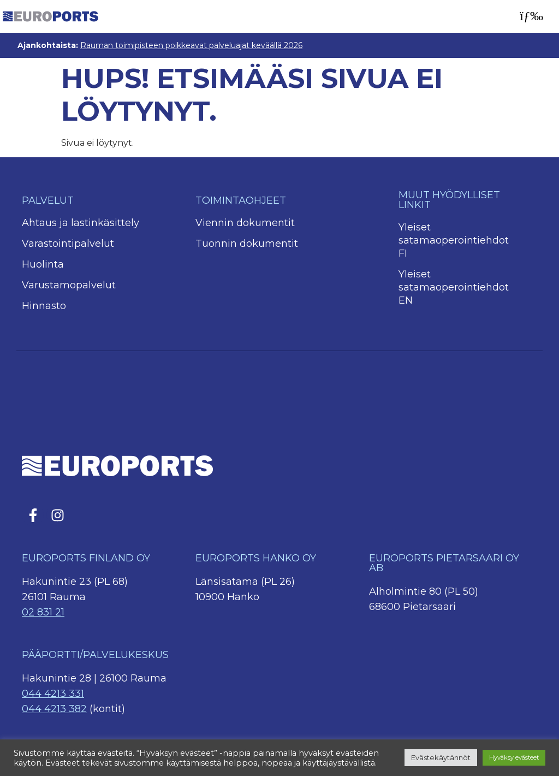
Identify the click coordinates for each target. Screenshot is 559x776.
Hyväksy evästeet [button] (514, 757)
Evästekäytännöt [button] (441, 757)
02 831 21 (43, 612)
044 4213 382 (54, 709)
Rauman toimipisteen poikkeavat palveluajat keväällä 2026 (191, 45)
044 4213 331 (53, 694)
